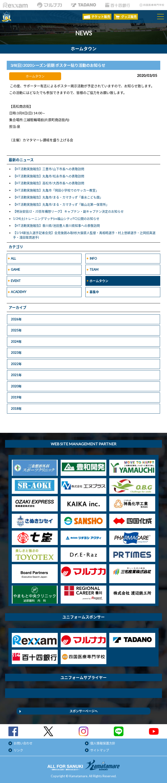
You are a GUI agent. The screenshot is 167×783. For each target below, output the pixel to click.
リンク (18, 750)
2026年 (16, 319)
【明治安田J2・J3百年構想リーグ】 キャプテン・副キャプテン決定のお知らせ (68, 211)
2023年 (16, 353)
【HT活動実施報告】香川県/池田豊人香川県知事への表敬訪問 (56, 225)
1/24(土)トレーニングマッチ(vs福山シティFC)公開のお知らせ (56, 218)
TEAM (94, 269)
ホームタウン (99, 281)
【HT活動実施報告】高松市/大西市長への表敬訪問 (48, 183)
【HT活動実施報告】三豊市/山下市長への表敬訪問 (48, 169)
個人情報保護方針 (102, 743)
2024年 (16, 341)
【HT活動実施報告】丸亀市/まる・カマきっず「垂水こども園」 (58, 197)
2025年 (16, 330)
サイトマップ (99, 750)
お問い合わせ (23, 743)
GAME (15, 269)
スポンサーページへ (84, 711)
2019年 (16, 397)
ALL (13, 258)
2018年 (16, 408)
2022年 (16, 364)
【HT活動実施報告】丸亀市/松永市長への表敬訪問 (48, 176)
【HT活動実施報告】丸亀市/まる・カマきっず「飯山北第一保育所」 (61, 204)
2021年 (16, 375)
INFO (93, 258)
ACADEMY (18, 292)
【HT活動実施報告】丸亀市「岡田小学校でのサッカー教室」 (56, 190)
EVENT (16, 281)
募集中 (94, 292)
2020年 (16, 386)
